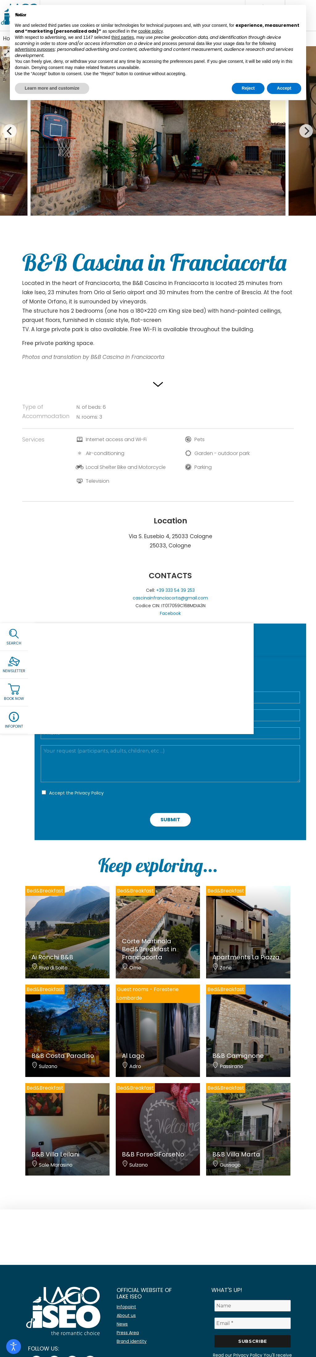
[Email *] (252, 1323)
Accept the (76, 793)
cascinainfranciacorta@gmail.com (170, 598)
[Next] (306, 131)
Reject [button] (248, 88)
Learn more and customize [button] (52, 88)
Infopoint (126, 1307)
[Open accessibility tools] (13, 1346)
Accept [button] (284, 88)
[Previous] (10, 131)
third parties (122, 37)
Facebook (170, 613)
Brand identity (132, 1341)
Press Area (128, 1333)
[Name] (252, 1305)
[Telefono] (170, 733)
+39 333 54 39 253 (175, 590)
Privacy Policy (89, 793)
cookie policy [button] (150, 31)
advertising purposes (35, 49)
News (122, 1324)
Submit (170, 819)
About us (126, 1315)
